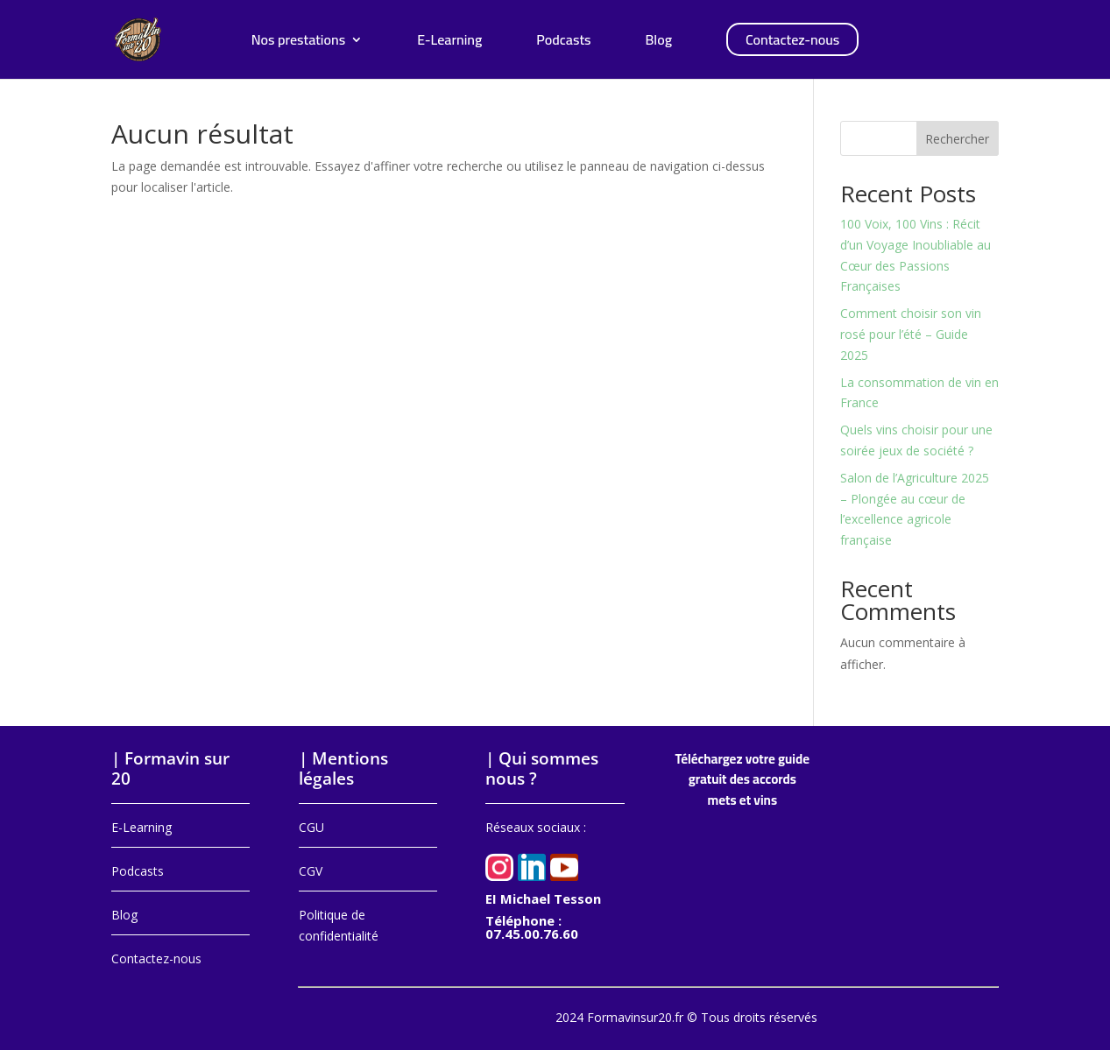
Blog (659, 43)
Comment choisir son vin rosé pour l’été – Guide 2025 (910, 334)
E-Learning (449, 43)
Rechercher (957, 138)
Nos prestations (298, 43)
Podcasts (563, 43)
